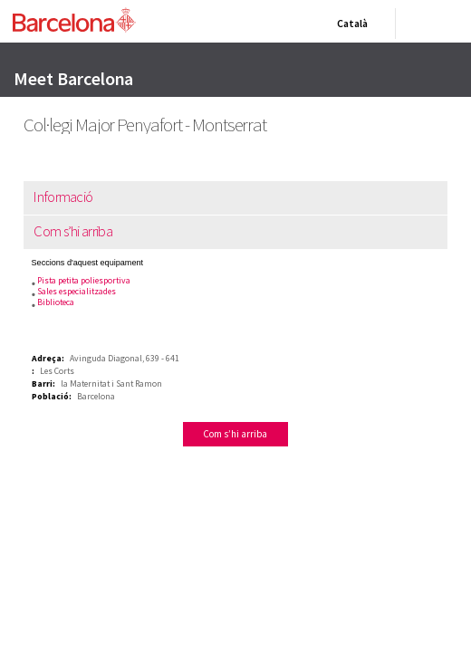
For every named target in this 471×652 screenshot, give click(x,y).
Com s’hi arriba (63, 231)
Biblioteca (47, 302)
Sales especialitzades (68, 291)
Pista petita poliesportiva (75, 280)
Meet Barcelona (73, 78)
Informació (53, 196)
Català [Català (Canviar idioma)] (349, 27)
